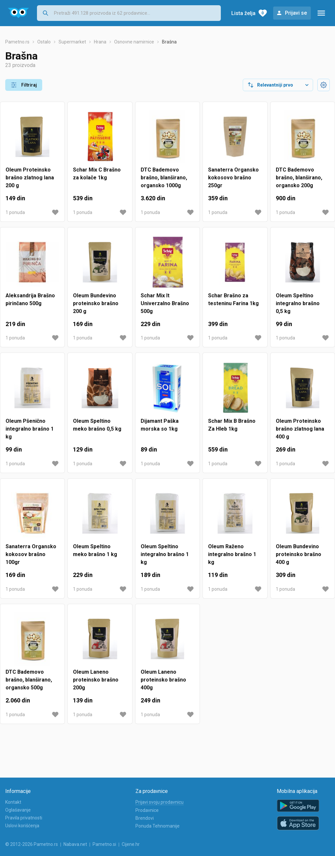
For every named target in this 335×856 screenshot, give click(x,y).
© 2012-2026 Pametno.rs (31, 844)
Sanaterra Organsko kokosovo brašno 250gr (233, 178)
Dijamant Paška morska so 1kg (160, 425)
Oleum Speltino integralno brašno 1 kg (165, 554)
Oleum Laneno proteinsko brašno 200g (95, 680)
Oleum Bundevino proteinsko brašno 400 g (298, 554)
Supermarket (72, 41)
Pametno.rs (17, 41)
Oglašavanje (18, 810)
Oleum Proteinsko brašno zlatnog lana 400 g (300, 429)
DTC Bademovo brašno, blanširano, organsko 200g (299, 178)
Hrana (100, 41)
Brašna (169, 41)
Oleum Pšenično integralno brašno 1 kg (30, 429)
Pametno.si (104, 844)
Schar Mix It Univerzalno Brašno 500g (165, 303)
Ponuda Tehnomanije (157, 826)
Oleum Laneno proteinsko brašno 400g (163, 680)
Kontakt (13, 802)
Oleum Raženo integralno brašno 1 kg (232, 554)
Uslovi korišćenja (22, 825)
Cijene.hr (131, 844)
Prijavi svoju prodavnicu (159, 802)
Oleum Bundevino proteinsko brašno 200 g (95, 303)
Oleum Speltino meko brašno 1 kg (95, 550)
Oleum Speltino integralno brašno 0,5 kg (298, 303)
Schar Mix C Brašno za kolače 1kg (97, 174)
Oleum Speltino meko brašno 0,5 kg (97, 425)
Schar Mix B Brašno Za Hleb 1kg (232, 425)
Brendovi (144, 818)
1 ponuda (15, 212)
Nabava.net (75, 844)
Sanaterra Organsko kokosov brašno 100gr (31, 554)
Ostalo (44, 41)
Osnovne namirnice (134, 41)
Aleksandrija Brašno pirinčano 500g (30, 299)
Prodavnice (147, 810)
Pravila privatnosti (23, 817)
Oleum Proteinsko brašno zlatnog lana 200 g (30, 178)
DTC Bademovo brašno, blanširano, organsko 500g (29, 680)
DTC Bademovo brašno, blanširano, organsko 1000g (164, 178)
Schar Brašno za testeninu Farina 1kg (233, 299)
